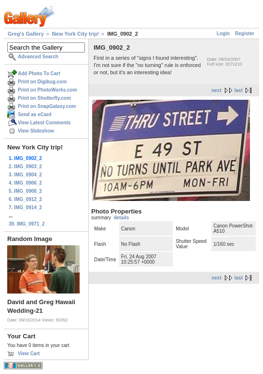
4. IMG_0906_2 (25, 183)
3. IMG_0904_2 (25, 174)
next (216, 90)
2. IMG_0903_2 (25, 166)
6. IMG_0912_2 (25, 199)
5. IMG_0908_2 (25, 191)
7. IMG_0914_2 (25, 207)
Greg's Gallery (26, 34)
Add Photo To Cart (39, 73)
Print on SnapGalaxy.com (47, 106)
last (239, 90)
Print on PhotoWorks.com (47, 90)
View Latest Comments (44, 122)
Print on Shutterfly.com (44, 98)
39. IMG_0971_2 (27, 224)
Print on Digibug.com (42, 81)
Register (244, 33)
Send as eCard (34, 114)
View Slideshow (36, 131)
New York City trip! (75, 34)
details (121, 217)
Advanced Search (38, 56)
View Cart (29, 353)
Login (223, 33)
